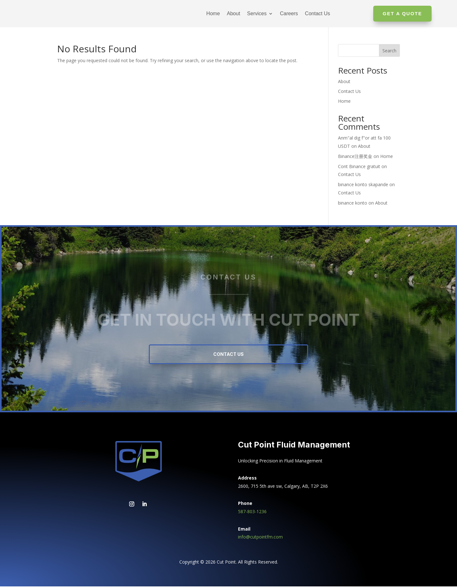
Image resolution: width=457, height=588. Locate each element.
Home (213, 13)
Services (257, 13)
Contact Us (317, 13)
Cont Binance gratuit (359, 168)
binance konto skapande (363, 186)
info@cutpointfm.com (260, 538)
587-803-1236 (252, 513)
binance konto (352, 204)
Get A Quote (402, 13)
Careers (289, 13)
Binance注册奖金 (355, 158)
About (233, 13)
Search (389, 52)
